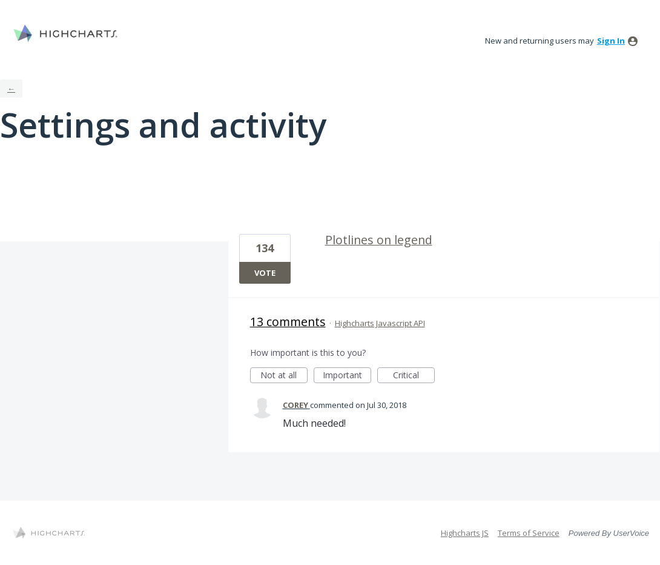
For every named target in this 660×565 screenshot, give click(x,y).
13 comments (288, 321)
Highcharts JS (465, 532)
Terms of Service (528, 532)
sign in (611, 40)
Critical (414, 376)
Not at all (284, 376)
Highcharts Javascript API (380, 323)
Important (347, 376)
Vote (265, 272)
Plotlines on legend (378, 240)
